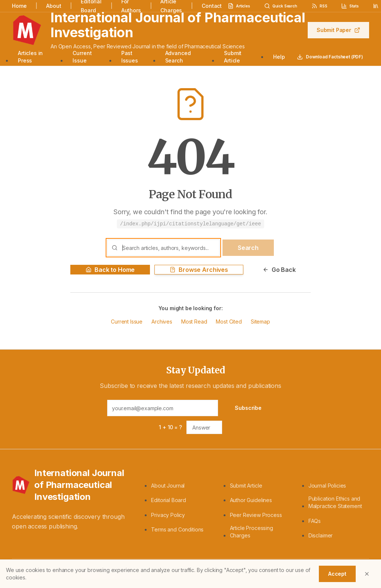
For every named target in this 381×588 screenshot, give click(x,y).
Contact (212, 6)
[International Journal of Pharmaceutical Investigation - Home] (72, 485)
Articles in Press (30, 57)
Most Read (194, 321)
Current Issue (82, 57)
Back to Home (110, 269)
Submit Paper (338, 30)
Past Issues (129, 57)
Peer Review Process (256, 515)
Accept (337, 574)
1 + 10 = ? (170, 427)
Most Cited (228, 321)
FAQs (314, 521)
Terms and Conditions (177, 529)
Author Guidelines (251, 500)
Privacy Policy (168, 515)
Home (19, 6)
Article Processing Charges (251, 532)
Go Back (279, 269)
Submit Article (232, 57)
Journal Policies (327, 485)
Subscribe (248, 408)
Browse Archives (199, 269)
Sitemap (260, 321)
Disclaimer (320, 535)
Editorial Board (168, 500)
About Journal (168, 485)
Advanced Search (178, 57)
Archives (161, 321)
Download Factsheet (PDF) (330, 57)
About (53, 6)
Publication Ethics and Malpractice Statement (335, 502)
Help (279, 57)
